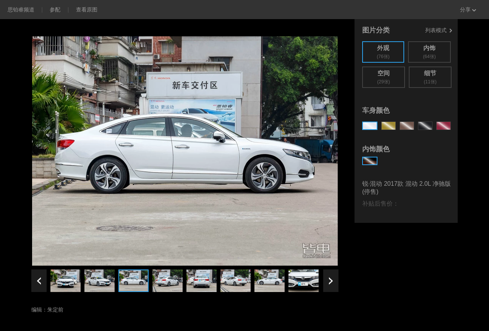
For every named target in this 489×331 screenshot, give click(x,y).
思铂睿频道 (21, 9)
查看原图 (86, 9)
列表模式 (438, 30)
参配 (55, 9)
